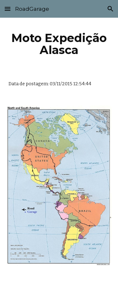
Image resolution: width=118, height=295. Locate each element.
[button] (7, 8)
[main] (59, 44)
